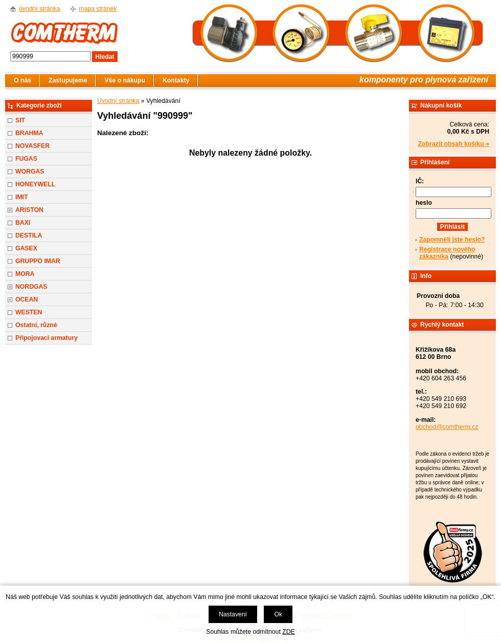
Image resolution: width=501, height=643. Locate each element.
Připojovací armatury (46, 337)
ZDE (288, 631)
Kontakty (176, 80)
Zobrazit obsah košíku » (453, 143)
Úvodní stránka (118, 100)
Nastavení (233, 614)
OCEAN (26, 299)
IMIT (21, 197)
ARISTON (29, 209)
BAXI (22, 222)
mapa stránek (98, 8)
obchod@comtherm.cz (447, 427)
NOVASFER (32, 145)
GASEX (26, 248)
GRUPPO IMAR (37, 261)
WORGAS (29, 171)
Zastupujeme (68, 80)
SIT (20, 120)
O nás (22, 80)
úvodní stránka (39, 8)
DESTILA (28, 235)
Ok (278, 614)
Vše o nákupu (124, 80)
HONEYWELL (35, 184)
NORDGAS (31, 286)
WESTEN (28, 312)
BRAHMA (29, 133)
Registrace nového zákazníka (447, 253)
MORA (24, 273)
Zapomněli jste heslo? (452, 239)
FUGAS (26, 158)
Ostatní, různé (36, 325)
